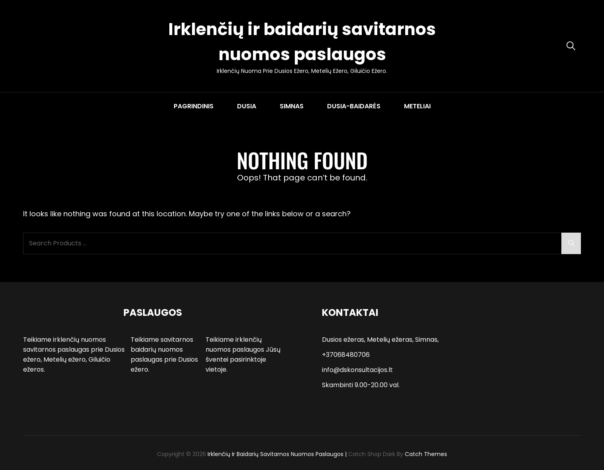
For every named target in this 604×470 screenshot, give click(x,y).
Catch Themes (426, 454)
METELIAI (417, 106)
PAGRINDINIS (194, 106)
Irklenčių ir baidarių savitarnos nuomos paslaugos (275, 454)
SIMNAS (292, 106)
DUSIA (246, 106)
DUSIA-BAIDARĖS (353, 106)
